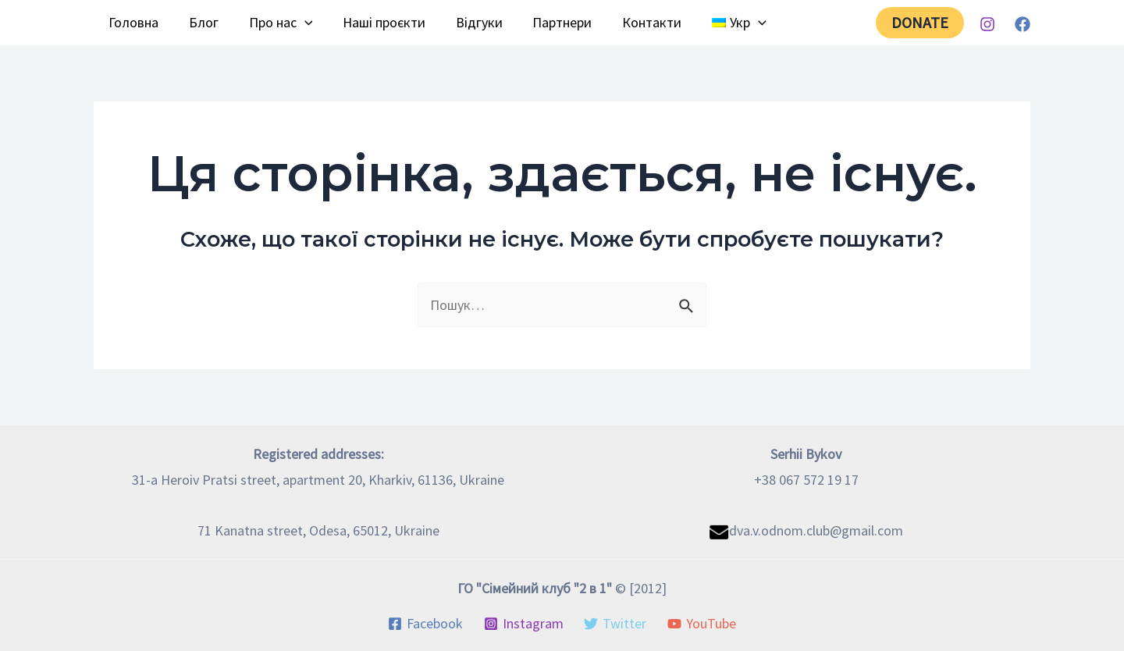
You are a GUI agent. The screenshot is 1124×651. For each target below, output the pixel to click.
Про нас (276, 22)
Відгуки (469, 22)
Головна (133, 22)
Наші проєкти (377, 22)
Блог (200, 22)
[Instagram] (987, 24)
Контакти (638, 22)
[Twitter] (615, 624)
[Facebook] (1022, 24)
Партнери (551, 22)
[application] (299, 22)
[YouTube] (701, 624)
